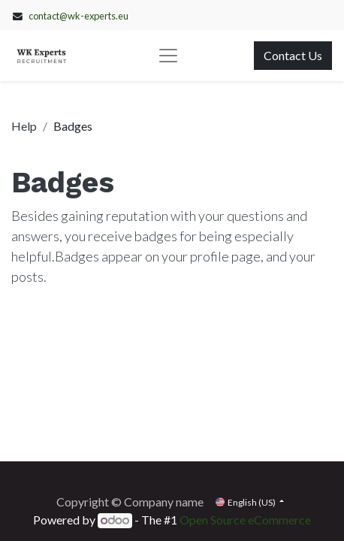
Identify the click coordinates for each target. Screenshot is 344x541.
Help (24, 126)
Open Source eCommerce (245, 519)
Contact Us (293, 55)
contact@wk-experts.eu (78, 16)
